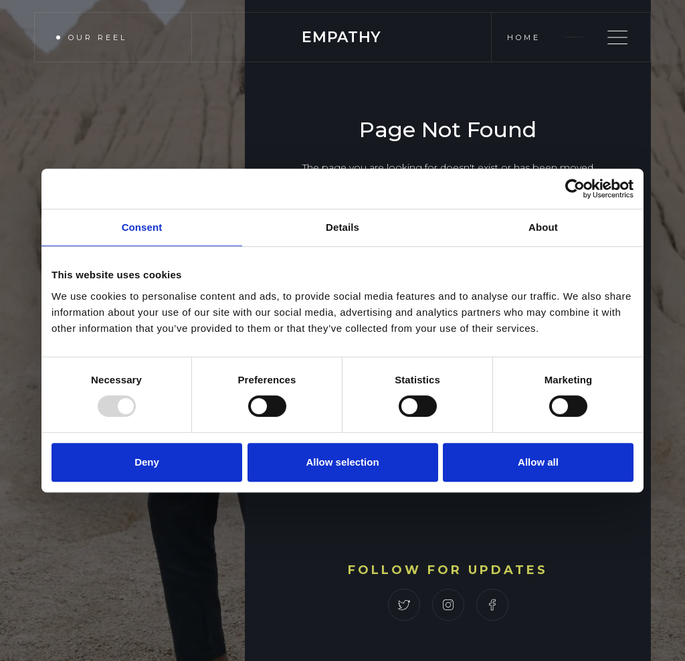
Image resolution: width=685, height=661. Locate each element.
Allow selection (342, 462)
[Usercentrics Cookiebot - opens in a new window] (574, 189)
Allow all (538, 462)
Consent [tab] (142, 227)
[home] (341, 37)
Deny (146, 462)
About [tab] (543, 227)
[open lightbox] (105, 37)
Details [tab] (342, 227)
